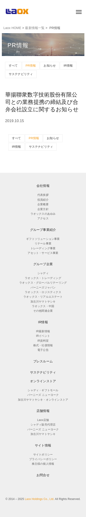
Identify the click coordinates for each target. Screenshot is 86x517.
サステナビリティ (21, 74)
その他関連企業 (43, 310)
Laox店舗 (43, 420)
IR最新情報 (43, 331)
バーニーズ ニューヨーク (43, 395)
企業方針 (43, 209)
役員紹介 (43, 199)
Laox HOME (12, 28)
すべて (13, 65)
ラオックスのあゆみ (43, 213)
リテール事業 (43, 243)
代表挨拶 (43, 195)
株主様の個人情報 (43, 463)
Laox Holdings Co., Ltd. (39, 499)
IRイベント (43, 336)
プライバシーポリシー (43, 459)
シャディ (43, 273)
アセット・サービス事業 (43, 253)
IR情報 (68, 65)
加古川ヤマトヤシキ (43, 301)
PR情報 (31, 65)
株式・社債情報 (43, 345)
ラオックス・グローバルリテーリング (43, 282)
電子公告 (43, 350)
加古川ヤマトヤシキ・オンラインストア (43, 399)
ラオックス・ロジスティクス (43, 292)
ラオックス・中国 (43, 306)
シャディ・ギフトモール (43, 390)
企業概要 (43, 204)
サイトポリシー (43, 454)
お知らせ (50, 65)
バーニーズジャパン (43, 287)
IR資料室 (43, 340)
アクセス (43, 218)
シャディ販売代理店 (43, 424)
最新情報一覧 (34, 28)
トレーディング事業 (43, 248)
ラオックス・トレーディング (43, 278)
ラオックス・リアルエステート (43, 296)
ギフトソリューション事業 (43, 239)
